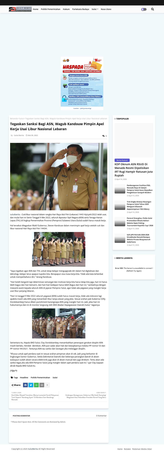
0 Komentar (101, 415)
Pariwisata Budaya (80, 9)
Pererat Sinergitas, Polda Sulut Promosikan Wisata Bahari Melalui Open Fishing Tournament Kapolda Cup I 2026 (140, 222)
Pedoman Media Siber (142, 449)
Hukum (66, 9)
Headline (24, 377)
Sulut (94, 9)
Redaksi (127, 449)
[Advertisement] (82, 36)
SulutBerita (33, 449)
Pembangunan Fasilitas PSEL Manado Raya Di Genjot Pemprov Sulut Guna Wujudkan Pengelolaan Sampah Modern (140, 189)
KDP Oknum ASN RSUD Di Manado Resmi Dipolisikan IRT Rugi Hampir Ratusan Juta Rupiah (134, 169)
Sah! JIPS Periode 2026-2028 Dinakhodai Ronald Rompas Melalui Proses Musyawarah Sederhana (138, 238)
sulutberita (15, 214)
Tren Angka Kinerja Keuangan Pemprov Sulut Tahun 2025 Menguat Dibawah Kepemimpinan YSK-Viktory (139, 205)
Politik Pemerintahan (50, 9)
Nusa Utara (106, 9)
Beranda (14, 118)
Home (35, 9)
